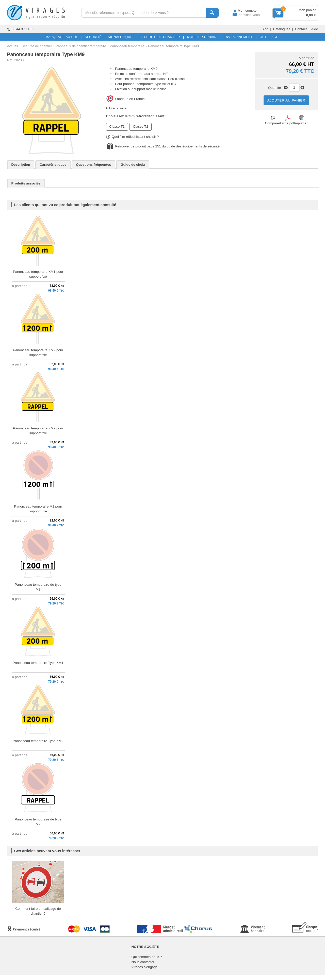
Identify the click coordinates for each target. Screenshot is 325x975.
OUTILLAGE (268, 37)
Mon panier (307, 10)
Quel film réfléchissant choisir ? (132, 137)
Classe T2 (140, 126)
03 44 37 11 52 (21, 29)
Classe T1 (117, 126)
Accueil (12, 46)
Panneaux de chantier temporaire (81, 46)
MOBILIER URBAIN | (203, 37)
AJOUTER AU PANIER (286, 100)
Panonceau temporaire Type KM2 (38, 741)
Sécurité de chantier (37, 46)
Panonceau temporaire (127, 46)
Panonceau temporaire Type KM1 (38, 663)
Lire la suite (118, 108)
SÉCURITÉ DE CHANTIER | (161, 37)
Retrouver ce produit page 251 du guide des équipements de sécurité (167, 146)
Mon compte (242, 10)
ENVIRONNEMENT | (239, 37)
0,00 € (311, 15)
